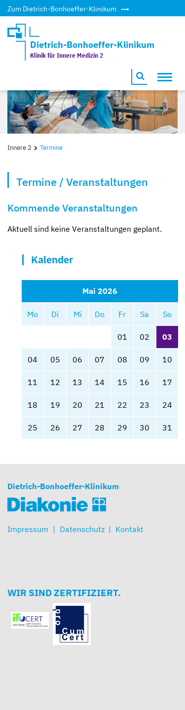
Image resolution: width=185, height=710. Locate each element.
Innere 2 (19, 147)
